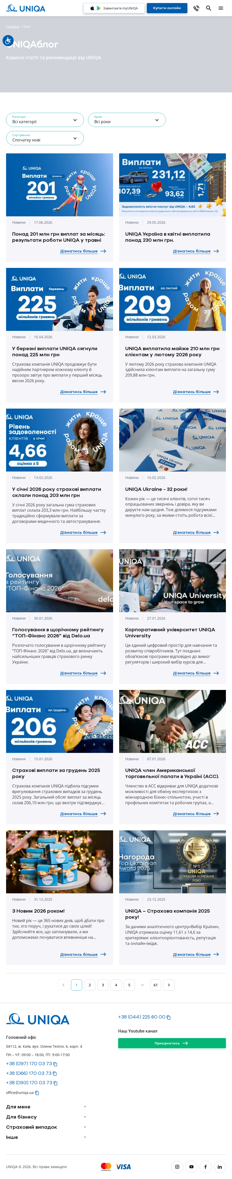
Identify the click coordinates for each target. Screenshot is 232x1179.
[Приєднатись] (172, 1043)
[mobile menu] (221, 8)
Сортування (21, 135)
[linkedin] (220, 1167)
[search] (209, 8)
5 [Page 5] (129, 985)
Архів (98, 117)
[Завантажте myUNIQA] (114, 8)
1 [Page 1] (76, 985)
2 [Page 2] (89, 985)
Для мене (18, 1107)
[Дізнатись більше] (83, 251)
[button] (55, 1064)
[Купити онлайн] (167, 8)
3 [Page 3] (103, 985)
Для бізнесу (21, 1117)
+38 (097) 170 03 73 (29, 1063)
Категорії (19, 117)
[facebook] (206, 1167)
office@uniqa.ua (20, 1092)
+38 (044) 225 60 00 (141, 1017)
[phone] (196, 8)
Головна (12, 26)
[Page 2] (168, 985)
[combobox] (45, 120)
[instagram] (177, 1167)
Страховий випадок (31, 1127)
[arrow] (85, 1106)
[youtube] (191, 1167)
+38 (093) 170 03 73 (29, 1082)
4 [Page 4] (116, 985)
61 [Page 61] (155, 985)
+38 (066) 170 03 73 (28, 1073)
